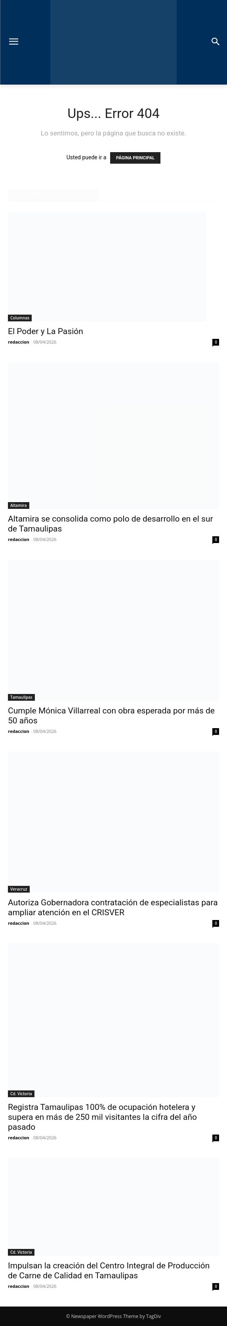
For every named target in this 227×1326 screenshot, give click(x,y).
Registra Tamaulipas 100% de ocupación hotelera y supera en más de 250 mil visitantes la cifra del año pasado (102, 1117)
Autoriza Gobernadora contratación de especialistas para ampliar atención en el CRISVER (113, 907)
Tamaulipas (21, 697)
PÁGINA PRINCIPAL (135, 157)
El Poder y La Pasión (46, 331)
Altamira (18, 505)
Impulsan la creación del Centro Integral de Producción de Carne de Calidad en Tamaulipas (109, 1270)
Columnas (19, 318)
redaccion (18, 342)
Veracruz (18, 889)
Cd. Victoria (21, 1093)
